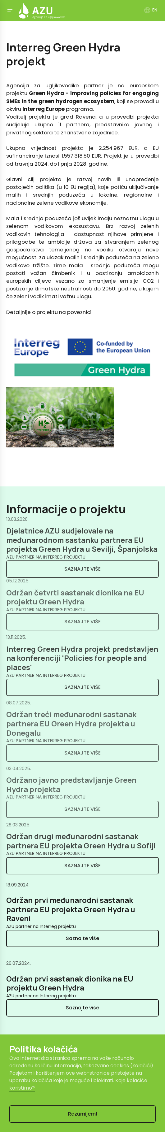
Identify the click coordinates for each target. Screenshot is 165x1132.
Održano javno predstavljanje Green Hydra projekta (71, 784)
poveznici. (79, 312)
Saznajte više (82, 569)
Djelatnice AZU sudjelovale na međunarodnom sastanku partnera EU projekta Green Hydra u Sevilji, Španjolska (82, 540)
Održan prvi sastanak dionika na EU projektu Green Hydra (69, 983)
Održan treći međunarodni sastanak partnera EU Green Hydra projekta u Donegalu (71, 723)
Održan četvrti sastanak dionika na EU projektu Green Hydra (75, 597)
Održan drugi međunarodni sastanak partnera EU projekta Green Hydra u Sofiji (81, 841)
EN (150, 10)
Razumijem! (82, 1113)
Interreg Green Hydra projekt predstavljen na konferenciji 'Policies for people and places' (82, 658)
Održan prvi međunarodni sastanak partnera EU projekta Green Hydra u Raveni (70, 909)
